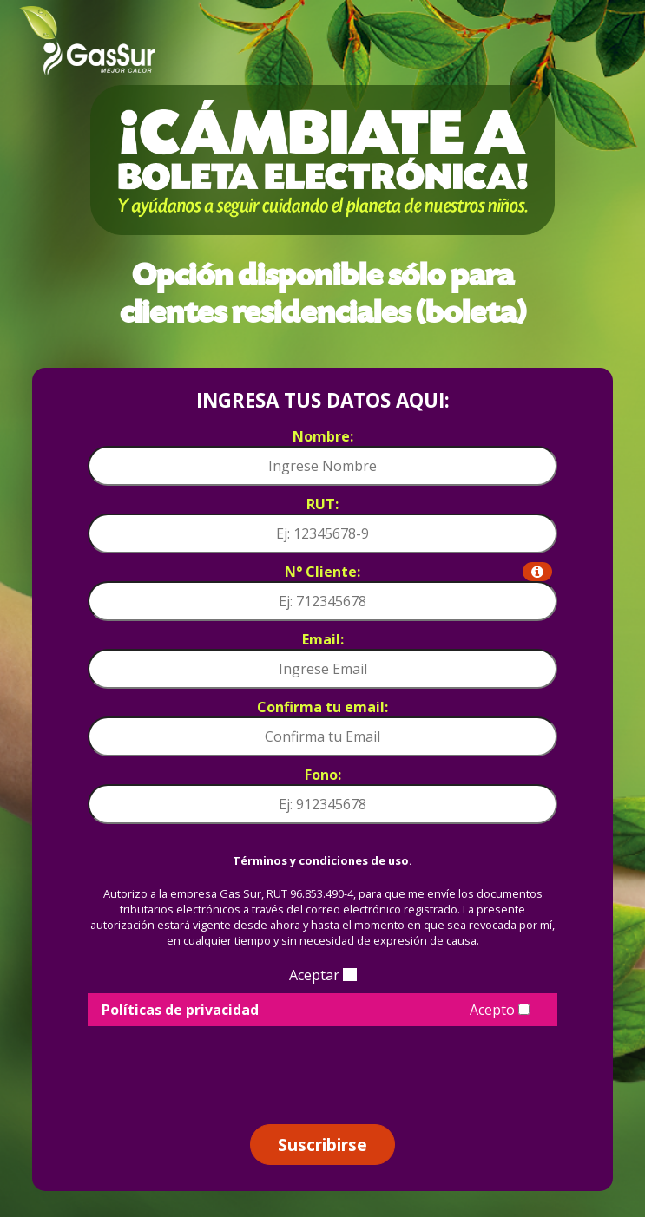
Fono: (323, 774)
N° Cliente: (418, 571)
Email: (323, 639)
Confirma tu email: (322, 706)
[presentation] (323, 1068)
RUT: (322, 504)
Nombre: (323, 436)
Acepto (500, 1009)
